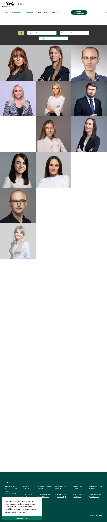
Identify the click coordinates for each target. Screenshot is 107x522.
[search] (101, 12)
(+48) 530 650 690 (78, 494)
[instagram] (23, 4)
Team (39, 12)
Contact (53, 12)
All (21, 33)
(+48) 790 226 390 (95, 494)
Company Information (96, 515)
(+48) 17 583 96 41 (62, 494)
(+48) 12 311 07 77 (28, 494)
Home (7, 12)
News (46, 12)
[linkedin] (21, 4)
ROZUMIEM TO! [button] (21, 518)
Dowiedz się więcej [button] (19, 512)
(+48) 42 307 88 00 (45, 494)
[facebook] (18, 4)
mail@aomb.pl (27, 497)
